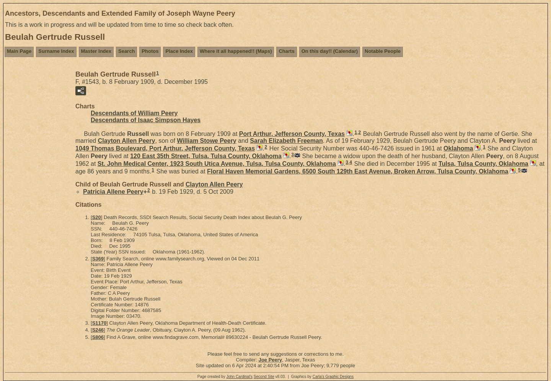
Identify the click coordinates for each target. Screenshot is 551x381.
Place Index (179, 51)
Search (126, 51)
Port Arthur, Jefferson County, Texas (292, 134)
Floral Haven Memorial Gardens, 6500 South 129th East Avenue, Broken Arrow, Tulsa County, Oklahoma (357, 171)
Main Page (19, 51)
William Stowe (206, 140)
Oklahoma (458, 148)
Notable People (383, 51)
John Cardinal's (239, 376)
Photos (150, 51)
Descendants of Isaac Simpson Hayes (146, 120)
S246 (98, 330)
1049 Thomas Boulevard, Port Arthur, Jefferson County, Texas (165, 148)
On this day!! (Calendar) (330, 51)
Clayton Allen (126, 140)
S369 (98, 259)
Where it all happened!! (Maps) (236, 51)
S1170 (99, 323)
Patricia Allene (113, 191)
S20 (96, 217)
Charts (286, 51)
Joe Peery (270, 360)
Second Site (264, 376)
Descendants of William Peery (134, 113)
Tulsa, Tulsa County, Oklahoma (483, 163)
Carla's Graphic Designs (333, 376)
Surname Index (56, 51)
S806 (98, 337)
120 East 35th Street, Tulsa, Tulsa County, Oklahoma (206, 156)
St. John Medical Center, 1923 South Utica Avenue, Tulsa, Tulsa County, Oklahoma (217, 163)
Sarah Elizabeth (286, 140)
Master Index (96, 51)
